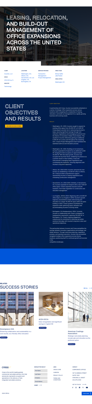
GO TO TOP (86, 393)
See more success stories (13, 126)
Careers (56, 372)
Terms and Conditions (57, 379)
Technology (8, 86)
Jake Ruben (58, 76)
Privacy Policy (58, 375)
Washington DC (60, 82)
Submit (36, 385)
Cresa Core (57, 369)
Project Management (44, 78)
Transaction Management (42, 75)
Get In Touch (79, 384)
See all (86, 288)
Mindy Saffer (59, 74)
